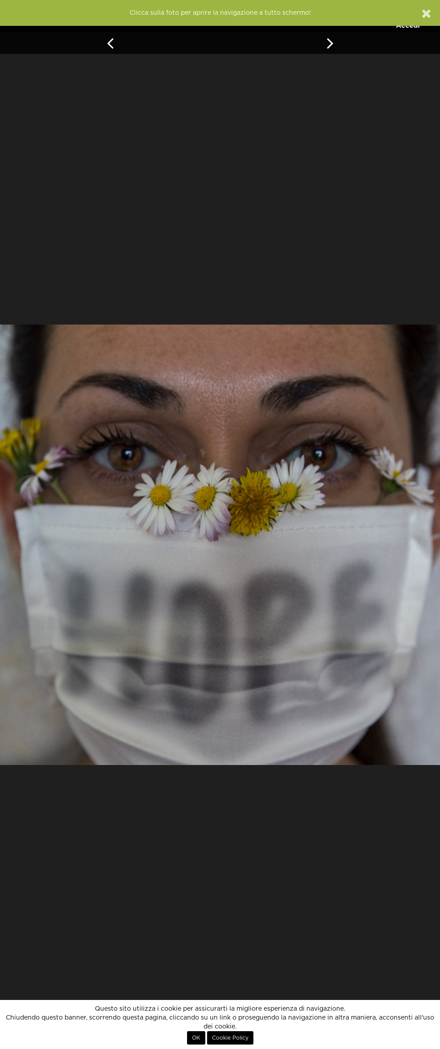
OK (196, 1038)
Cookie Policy (230, 1038)
